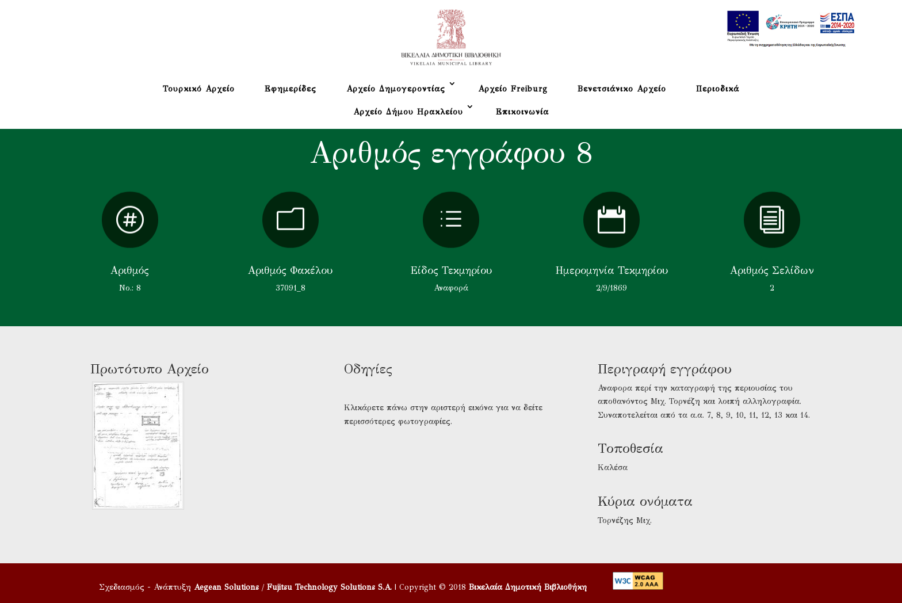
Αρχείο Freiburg (513, 89)
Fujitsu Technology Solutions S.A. (329, 587)
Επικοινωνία (522, 112)
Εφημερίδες (290, 89)
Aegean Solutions (226, 587)
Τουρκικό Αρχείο (199, 89)
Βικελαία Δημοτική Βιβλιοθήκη (528, 587)
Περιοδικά (717, 89)
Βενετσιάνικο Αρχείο (622, 89)
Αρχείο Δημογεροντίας (395, 89)
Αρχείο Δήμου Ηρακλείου (408, 112)
